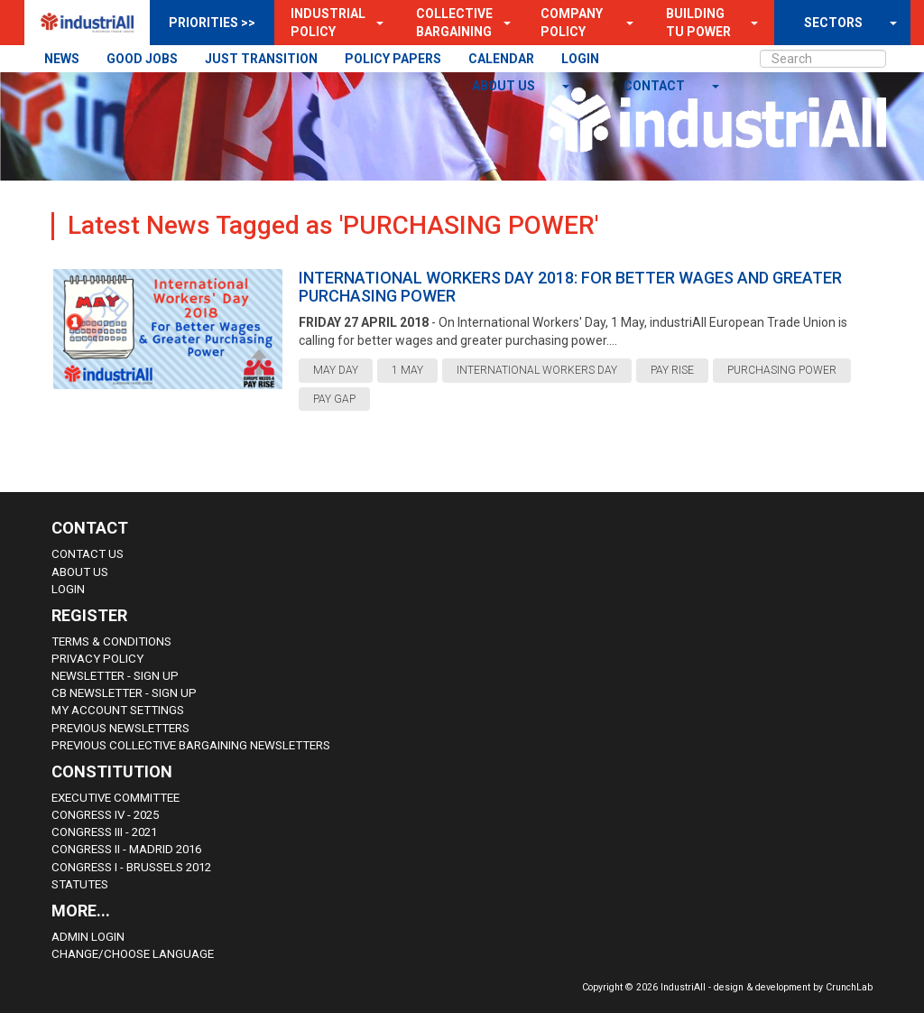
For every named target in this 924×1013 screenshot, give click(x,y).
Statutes (79, 884)
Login (68, 589)
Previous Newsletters (120, 728)
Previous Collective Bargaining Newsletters (190, 745)
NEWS (61, 58)
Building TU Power (698, 22)
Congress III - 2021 (104, 832)
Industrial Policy (328, 22)
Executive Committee (115, 797)
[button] (374, 22)
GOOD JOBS (142, 58)
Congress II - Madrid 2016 (126, 849)
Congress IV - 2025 (105, 815)
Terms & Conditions (111, 641)
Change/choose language (132, 954)
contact (656, 86)
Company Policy (572, 22)
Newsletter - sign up (115, 676)
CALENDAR (501, 58)
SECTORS (833, 22)
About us (505, 86)
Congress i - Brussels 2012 (131, 867)
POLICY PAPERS (393, 58)
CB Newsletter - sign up (124, 693)
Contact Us (87, 554)
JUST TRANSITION (261, 58)
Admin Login (88, 936)
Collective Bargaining (454, 22)
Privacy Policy (97, 658)
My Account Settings (117, 710)
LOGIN (580, 58)
